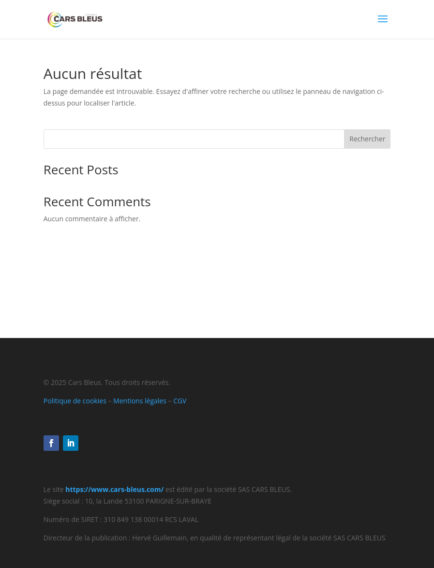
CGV (179, 400)
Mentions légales (139, 400)
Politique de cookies (75, 400)
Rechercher (367, 138)
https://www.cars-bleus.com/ (114, 489)
